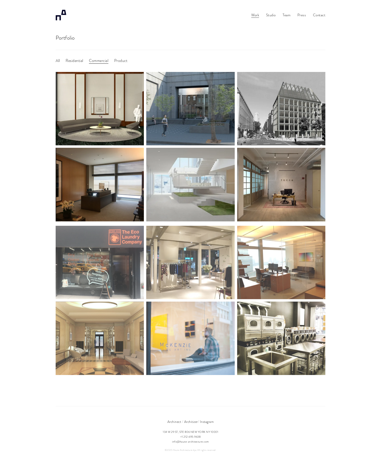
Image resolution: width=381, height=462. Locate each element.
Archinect (174, 421)
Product (121, 60)
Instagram (207, 421)
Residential (74, 60)
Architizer (191, 421)
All (58, 60)
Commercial (98, 60)
